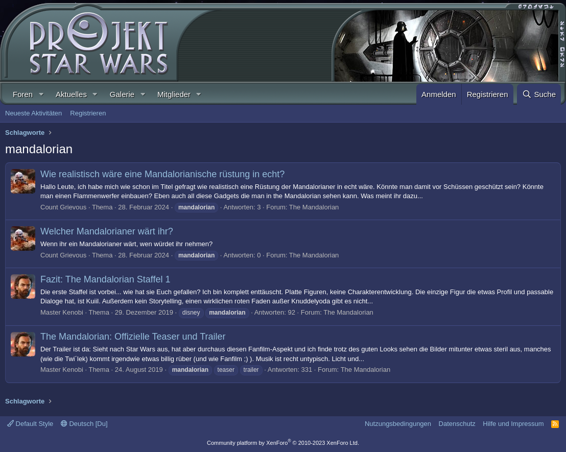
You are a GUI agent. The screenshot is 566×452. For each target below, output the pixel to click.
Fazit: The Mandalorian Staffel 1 (105, 279)
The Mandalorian (314, 207)
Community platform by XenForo (283, 443)
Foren (23, 94)
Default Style (30, 423)
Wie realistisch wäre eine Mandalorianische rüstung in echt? (162, 174)
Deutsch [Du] (84, 423)
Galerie (122, 94)
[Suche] (539, 94)
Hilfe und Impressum (513, 423)
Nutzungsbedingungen (398, 423)
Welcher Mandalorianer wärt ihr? (106, 231)
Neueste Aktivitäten (33, 113)
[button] (41, 94)
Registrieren (88, 113)
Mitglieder (174, 94)
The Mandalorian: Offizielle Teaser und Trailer (133, 336)
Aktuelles (71, 94)
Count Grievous (63, 207)
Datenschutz (457, 423)
